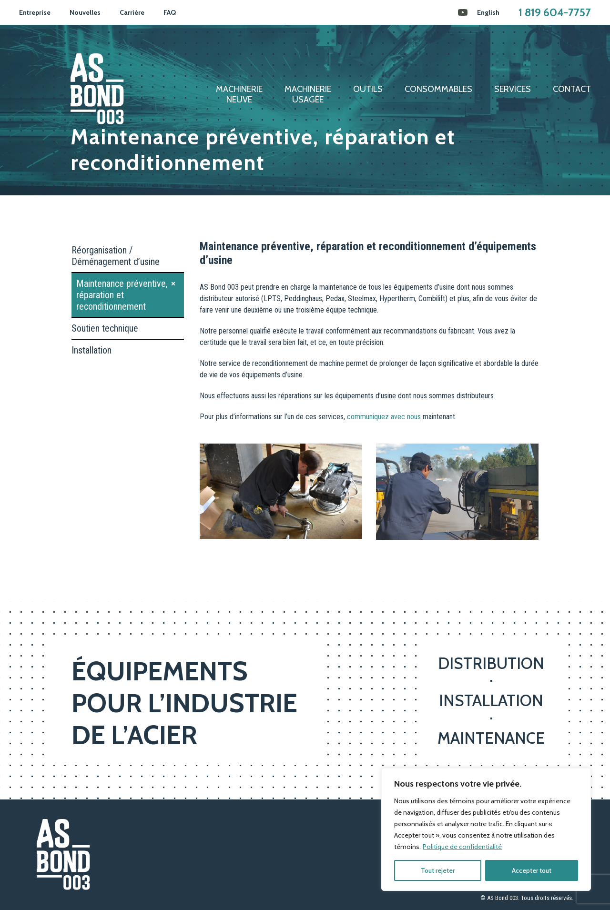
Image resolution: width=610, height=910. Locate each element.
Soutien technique (104, 328)
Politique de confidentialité (462, 846)
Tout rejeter (438, 870)
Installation (91, 350)
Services (512, 89)
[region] (486, 829)
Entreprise (35, 12)
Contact (572, 89)
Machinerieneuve (239, 94)
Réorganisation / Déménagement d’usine (115, 255)
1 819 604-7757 (554, 12)
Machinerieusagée (308, 94)
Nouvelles (85, 12)
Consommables (438, 89)
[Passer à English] (488, 12)
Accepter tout (531, 870)
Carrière (132, 12)
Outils (368, 89)
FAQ (169, 12)
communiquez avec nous (384, 416)
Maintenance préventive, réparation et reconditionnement (122, 295)
